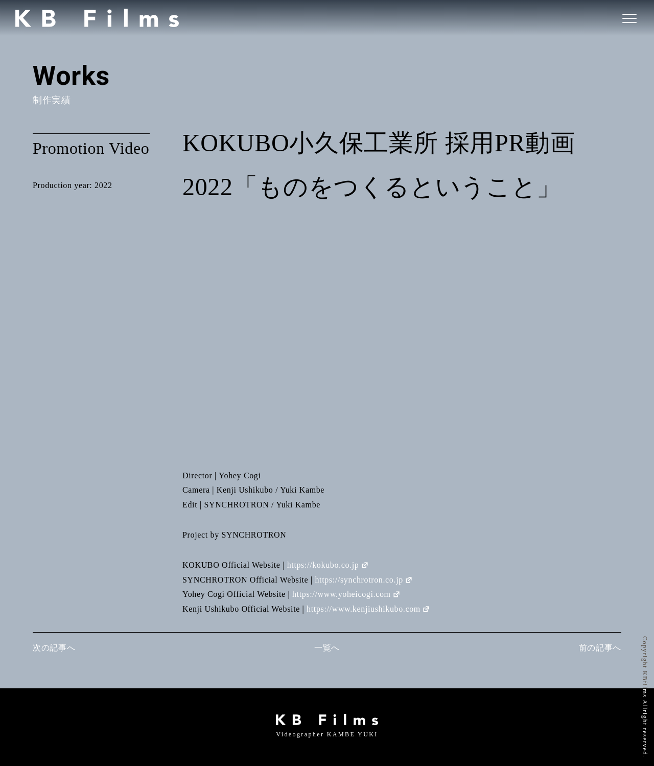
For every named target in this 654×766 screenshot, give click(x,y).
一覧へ (327, 647)
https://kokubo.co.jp (328, 565)
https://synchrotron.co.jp (364, 579)
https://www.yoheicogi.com (346, 594)
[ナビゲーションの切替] (628, 18)
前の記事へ (600, 647)
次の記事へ (54, 647)
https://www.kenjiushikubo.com (369, 609)
